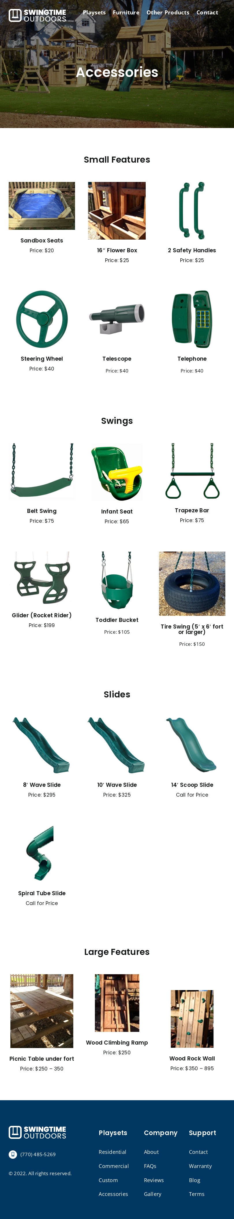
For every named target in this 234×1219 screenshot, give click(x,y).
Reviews (154, 1180)
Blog (194, 1180)
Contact (198, 1151)
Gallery (153, 1193)
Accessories (113, 1193)
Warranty (200, 1165)
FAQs (150, 1165)
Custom (108, 1180)
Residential (112, 1151)
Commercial (114, 1165)
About (151, 1151)
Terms (197, 1193)
